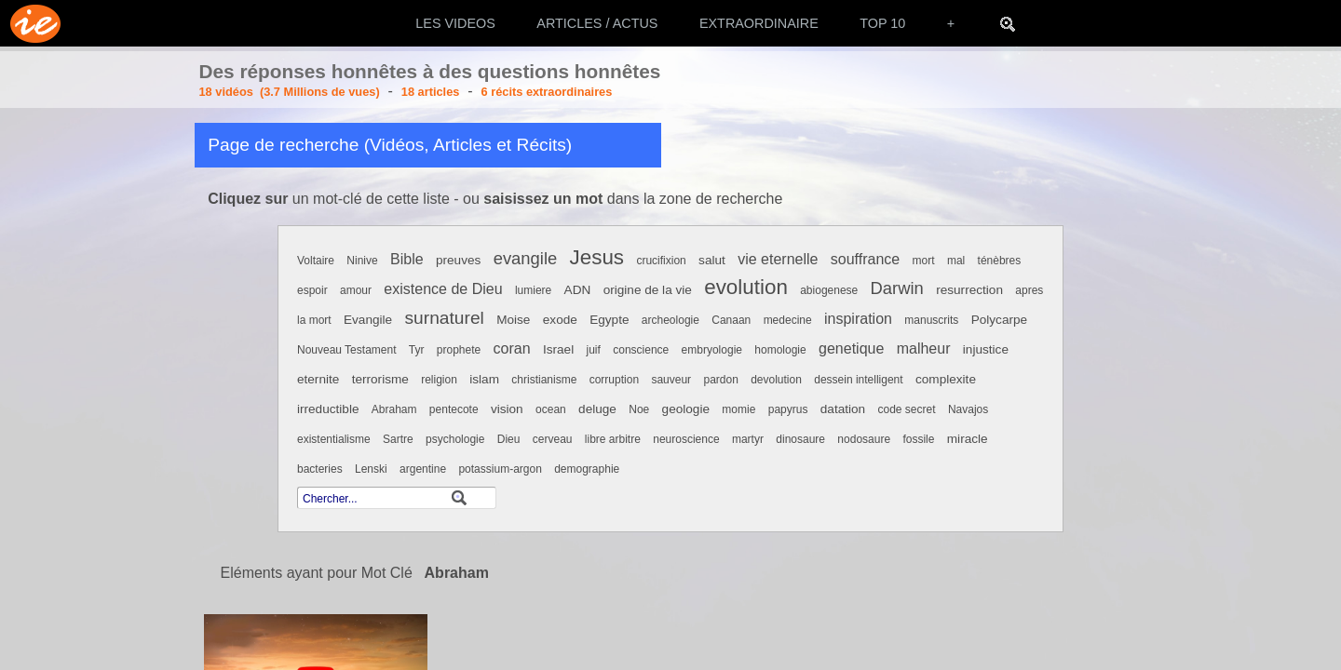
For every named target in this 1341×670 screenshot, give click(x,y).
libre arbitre (613, 439)
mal (956, 260)
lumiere (533, 290)
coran (512, 348)
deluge (597, 409)
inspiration (858, 319)
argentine (423, 469)
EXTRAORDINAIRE (759, 23)
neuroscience (686, 439)
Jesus (597, 257)
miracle (967, 439)
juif (594, 349)
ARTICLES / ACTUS (596, 23)
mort (924, 260)
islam (484, 379)
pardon (720, 379)
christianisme (543, 379)
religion (439, 379)
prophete (459, 349)
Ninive (361, 260)
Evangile (368, 320)
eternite (318, 379)
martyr (748, 439)
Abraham (394, 409)
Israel (558, 349)
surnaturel (444, 318)
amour (356, 290)
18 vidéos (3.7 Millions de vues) (289, 92)
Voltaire (315, 260)
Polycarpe (999, 320)
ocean (550, 409)
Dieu (509, 439)
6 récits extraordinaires (547, 92)
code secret (906, 409)
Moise (513, 320)
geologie (686, 409)
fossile (918, 439)
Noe (639, 409)
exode (560, 320)
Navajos (968, 409)
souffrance (865, 259)
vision (507, 409)
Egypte (609, 320)
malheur (924, 348)
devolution (776, 379)
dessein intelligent (858, 379)
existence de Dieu (443, 289)
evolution (746, 287)
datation (842, 409)
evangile (526, 258)
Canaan (731, 320)
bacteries (320, 469)
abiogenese (829, 290)
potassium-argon (499, 469)
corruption (614, 379)
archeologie (670, 320)
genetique (851, 348)
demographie (586, 469)
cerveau (553, 439)
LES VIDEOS (455, 23)
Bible (407, 259)
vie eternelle (778, 259)
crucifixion (660, 260)
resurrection (969, 290)
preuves (458, 260)
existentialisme (334, 439)
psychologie (455, 439)
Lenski (371, 469)
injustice (986, 349)
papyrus (788, 409)
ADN (577, 290)
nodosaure (863, 439)
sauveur (671, 379)
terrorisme (380, 379)
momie (738, 409)
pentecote (454, 409)
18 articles (430, 92)
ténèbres (1000, 260)
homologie (780, 349)
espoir (312, 290)
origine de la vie (647, 290)
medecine (788, 320)
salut (711, 260)
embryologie (712, 349)
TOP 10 (882, 23)
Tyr (417, 349)
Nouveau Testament (347, 349)
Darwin (897, 288)
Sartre (398, 439)
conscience (641, 349)
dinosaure (800, 439)
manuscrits (931, 320)
